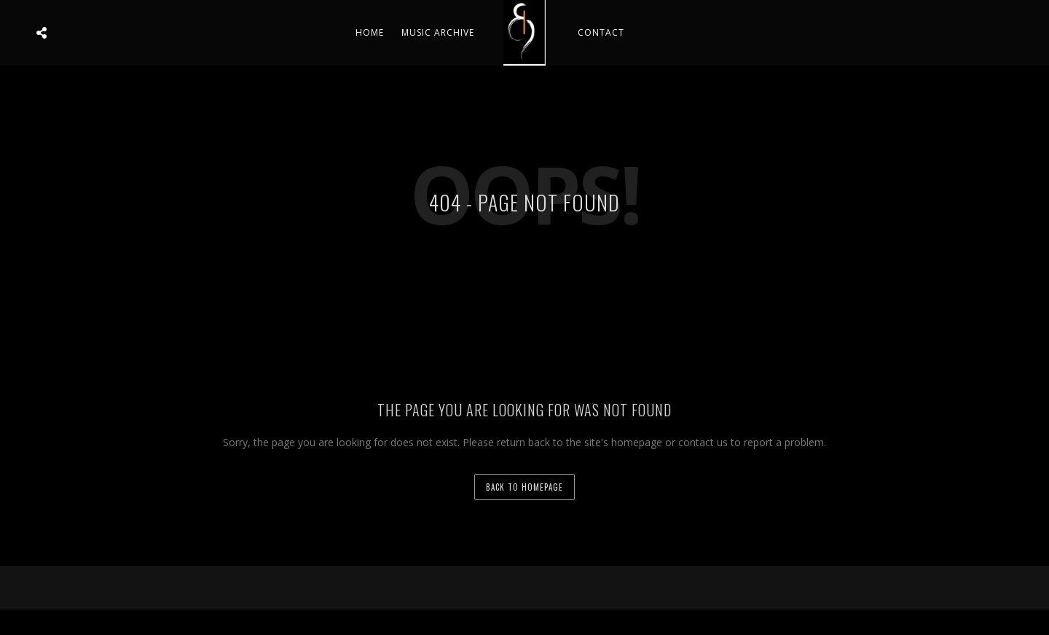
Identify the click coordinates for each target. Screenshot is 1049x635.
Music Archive (437, 32)
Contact (601, 32)
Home (369, 32)
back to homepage (524, 487)
